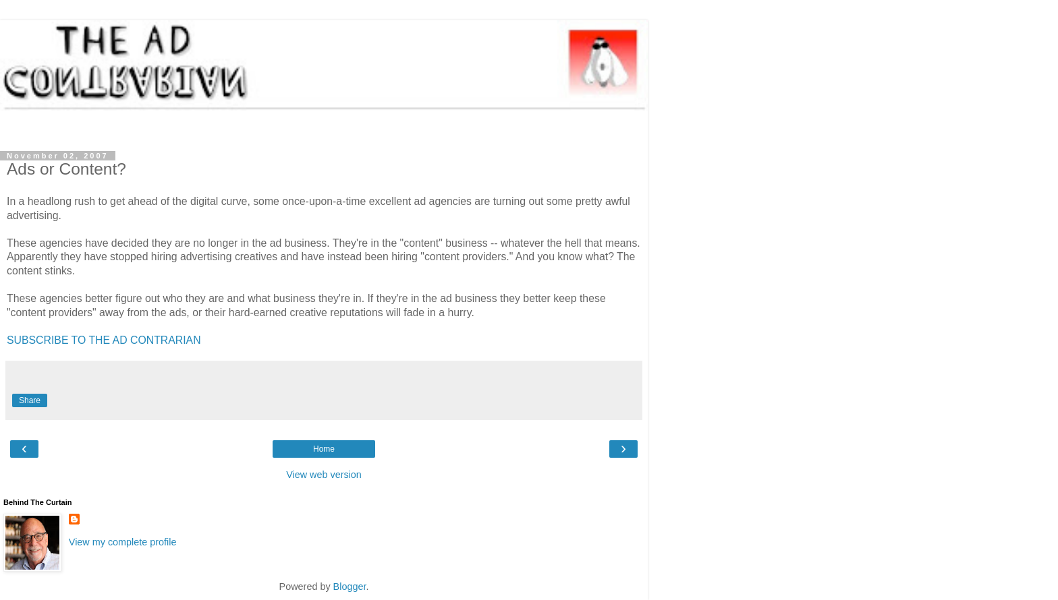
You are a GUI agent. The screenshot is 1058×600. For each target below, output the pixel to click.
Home (324, 449)
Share (29, 400)
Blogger (349, 586)
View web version (324, 474)
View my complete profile (123, 542)
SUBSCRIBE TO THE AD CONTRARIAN (104, 340)
